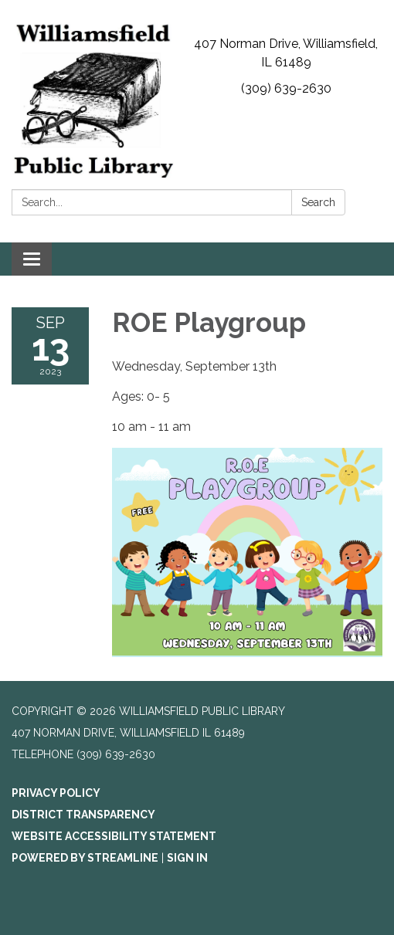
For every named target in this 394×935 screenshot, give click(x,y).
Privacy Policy (56, 793)
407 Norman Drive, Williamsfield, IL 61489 (286, 52)
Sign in (187, 858)
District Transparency (83, 814)
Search (318, 202)
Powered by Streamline (85, 858)
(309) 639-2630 (286, 88)
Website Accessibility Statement (114, 836)
